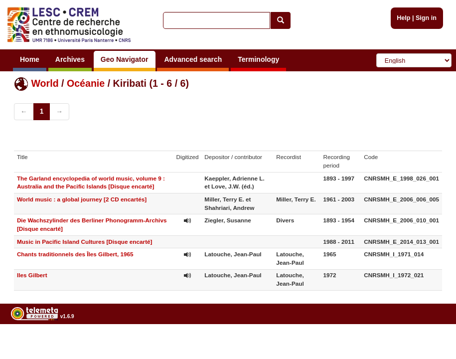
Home (29, 59)
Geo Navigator (125, 59)
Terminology (258, 59)
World (44, 83)
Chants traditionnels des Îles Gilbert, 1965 (75, 254)
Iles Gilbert (32, 275)
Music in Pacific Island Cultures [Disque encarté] (84, 241)
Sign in (426, 17)
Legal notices (431, 342)
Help (403, 17)
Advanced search (193, 59)
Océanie (86, 83)
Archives (70, 59)
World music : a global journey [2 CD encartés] (82, 199)
